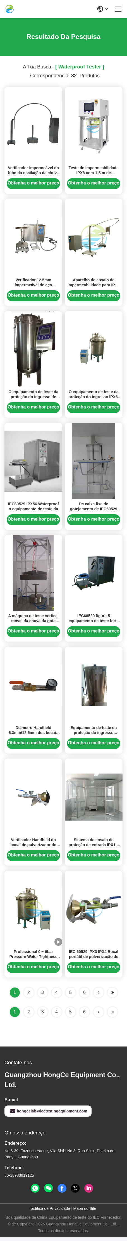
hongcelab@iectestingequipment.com (48, 1115)
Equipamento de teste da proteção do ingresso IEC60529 (94, 735)
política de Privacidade (50, 1212)
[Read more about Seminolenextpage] (99, 1016)
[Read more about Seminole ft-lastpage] (112, 1016)
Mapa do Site (84, 1212)
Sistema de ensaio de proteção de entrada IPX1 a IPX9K (93, 848)
